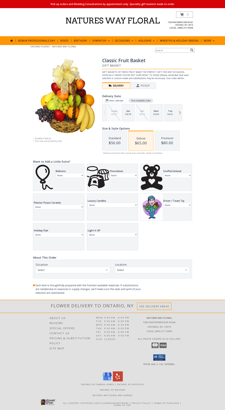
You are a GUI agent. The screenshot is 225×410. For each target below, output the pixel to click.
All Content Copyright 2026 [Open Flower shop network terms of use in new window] (81, 403)
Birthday (80, 40)
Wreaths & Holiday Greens (179, 40)
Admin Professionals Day (36, 40)
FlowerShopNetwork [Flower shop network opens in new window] (115, 403)
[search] (191, 50)
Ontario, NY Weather (112, 389)
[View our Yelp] (118, 380)
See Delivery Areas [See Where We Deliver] (154, 306)
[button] (184, 15)
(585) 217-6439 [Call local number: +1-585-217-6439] (185, 27)
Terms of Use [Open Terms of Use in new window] (122, 405)
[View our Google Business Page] (107, 380)
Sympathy (101, 40)
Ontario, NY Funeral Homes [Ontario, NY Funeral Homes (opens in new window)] (97, 384)
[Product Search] (172, 50)
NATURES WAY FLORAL (112, 20)
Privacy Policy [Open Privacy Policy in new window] (141, 403)
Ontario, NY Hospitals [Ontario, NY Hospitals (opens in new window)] (130, 384)
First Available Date (141, 100)
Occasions (124, 40)
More (209, 40)
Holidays (146, 40)
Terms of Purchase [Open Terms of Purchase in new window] (166, 403)
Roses (64, 40)
